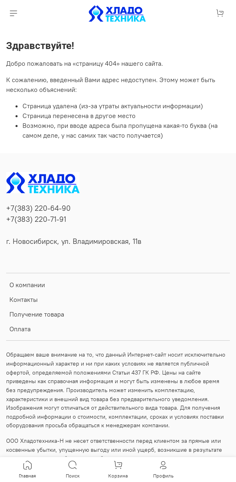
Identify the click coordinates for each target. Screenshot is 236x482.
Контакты (23, 299)
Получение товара (36, 314)
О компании (27, 285)
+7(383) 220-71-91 (36, 219)
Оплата (20, 329)
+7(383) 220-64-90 (38, 208)
